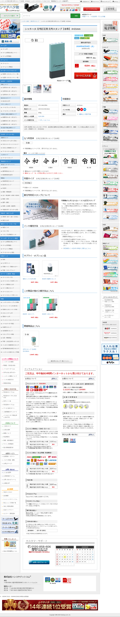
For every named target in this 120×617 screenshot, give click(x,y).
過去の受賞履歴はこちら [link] (10, 551)
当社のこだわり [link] (7, 492)
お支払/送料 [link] (6, 429)
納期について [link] (7, 433)
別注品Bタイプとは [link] (8, 404)
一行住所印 (93, 16)
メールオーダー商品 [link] (8, 323)
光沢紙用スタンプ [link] (7, 330)
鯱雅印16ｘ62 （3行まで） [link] (9, 117)
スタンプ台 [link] (5, 231)
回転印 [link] (10, 216)
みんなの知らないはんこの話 (109, 316)
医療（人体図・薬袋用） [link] (9, 206)
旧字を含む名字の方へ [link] (9, 372)
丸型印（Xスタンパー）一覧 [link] (10, 77)
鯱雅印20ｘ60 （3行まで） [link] (9, 121)
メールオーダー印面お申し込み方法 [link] (10, 416)
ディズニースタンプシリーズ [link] (10, 320)
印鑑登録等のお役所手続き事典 (109, 305)
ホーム (116, 1)
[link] (31, 272)
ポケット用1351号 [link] (7, 130)
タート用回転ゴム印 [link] (8, 284)
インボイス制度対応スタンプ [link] (10, 345)
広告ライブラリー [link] (8, 510)
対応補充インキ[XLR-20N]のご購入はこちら (77, 248)
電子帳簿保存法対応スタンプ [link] (10, 348)
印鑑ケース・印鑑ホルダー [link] (10, 266)
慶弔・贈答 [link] (5, 202)
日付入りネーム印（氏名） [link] (10, 140)
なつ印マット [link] (6, 263)
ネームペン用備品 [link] (7, 67)
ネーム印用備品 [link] (6, 56)
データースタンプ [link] (7, 157)
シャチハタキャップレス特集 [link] (10, 302)
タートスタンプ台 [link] (7, 277)
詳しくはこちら (45, 120)
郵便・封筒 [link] (5, 199)
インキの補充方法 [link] (8, 379)
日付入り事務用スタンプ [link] (9, 148)
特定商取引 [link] (6, 437)
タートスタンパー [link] (7, 291)
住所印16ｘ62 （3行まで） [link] (9, 87)
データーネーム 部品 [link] (8, 151)
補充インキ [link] (5, 227)
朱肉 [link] (3, 259)
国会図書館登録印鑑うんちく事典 (109, 300)
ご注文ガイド (85, 1)
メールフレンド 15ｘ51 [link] (9, 107)
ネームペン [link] (5, 63)
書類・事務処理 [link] (6, 192)
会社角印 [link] (5, 167)
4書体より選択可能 (85, 114)
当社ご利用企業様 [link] (8, 506)
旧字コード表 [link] (7, 401)
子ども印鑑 (101, 16)
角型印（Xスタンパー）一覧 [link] (10, 74)
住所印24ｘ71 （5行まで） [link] (9, 94)
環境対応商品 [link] (7, 383)
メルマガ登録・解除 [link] (9, 460)
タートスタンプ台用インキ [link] (10, 281)
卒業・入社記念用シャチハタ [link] (10, 341)
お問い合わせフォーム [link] (9, 479)
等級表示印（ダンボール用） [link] (10, 209)
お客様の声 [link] (6, 483)
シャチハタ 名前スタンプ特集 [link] (10, 352)
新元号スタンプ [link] (6, 184)
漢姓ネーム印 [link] (6, 316)
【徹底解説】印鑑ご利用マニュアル (109, 311)
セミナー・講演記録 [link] (9, 513)
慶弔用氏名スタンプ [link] (8, 171)
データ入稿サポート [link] (9, 408)
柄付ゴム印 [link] (5, 220)
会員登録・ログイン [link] (9, 456)
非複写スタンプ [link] (6, 327)
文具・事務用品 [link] (6, 338)
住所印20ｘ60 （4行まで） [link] (9, 91)
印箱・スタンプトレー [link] (8, 270)
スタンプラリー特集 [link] (8, 334)
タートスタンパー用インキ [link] (10, 295)
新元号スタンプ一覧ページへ (60, 361)
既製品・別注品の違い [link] (9, 365)
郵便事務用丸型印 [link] (7, 175)
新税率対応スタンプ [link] (8, 181)
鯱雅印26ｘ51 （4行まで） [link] (9, 124)
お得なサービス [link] (7, 463)
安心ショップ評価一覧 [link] (9, 503)
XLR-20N (41, 116)
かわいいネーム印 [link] (7, 313)
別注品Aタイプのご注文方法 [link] (10, 396)
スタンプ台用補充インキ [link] (9, 234)
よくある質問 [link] (7, 472)
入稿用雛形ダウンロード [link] (10, 412)
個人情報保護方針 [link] (8, 447)
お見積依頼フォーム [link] (9, 476)
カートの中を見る (91, 9)
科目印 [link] (4, 188)
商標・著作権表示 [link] (8, 440)
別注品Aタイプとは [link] (8, 392)
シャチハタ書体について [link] (10, 376)
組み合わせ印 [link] (6, 101)
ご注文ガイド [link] (7, 426)
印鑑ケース (85, 16)
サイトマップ (106, 1)
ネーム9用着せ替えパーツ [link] (9, 52)
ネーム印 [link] (5, 49)
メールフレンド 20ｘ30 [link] (9, 111)
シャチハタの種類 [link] (8, 362)
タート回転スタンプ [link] (8, 288)
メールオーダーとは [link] (9, 369)
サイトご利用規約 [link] (8, 444)
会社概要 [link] (5, 495)
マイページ (96, 1)
